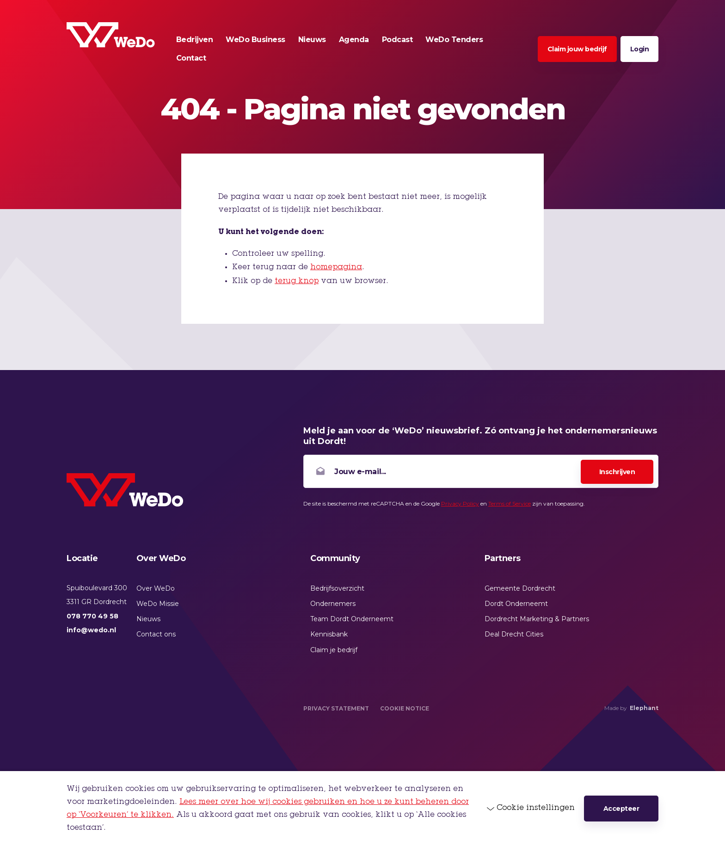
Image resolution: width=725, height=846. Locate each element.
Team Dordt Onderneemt (351, 619)
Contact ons (156, 634)
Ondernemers (333, 603)
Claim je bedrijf (333, 650)
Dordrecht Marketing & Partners (537, 619)
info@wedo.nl (91, 630)
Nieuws (148, 619)
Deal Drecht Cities (514, 634)
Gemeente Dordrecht (520, 588)
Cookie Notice (404, 708)
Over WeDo (155, 588)
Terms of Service (509, 503)
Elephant (644, 707)
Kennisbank (329, 634)
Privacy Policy (460, 503)
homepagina (336, 267)
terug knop (297, 281)
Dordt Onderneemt (516, 603)
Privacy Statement (336, 708)
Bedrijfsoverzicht (337, 588)
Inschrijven (617, 472)
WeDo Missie (157, 603)
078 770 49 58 (92, 616)
